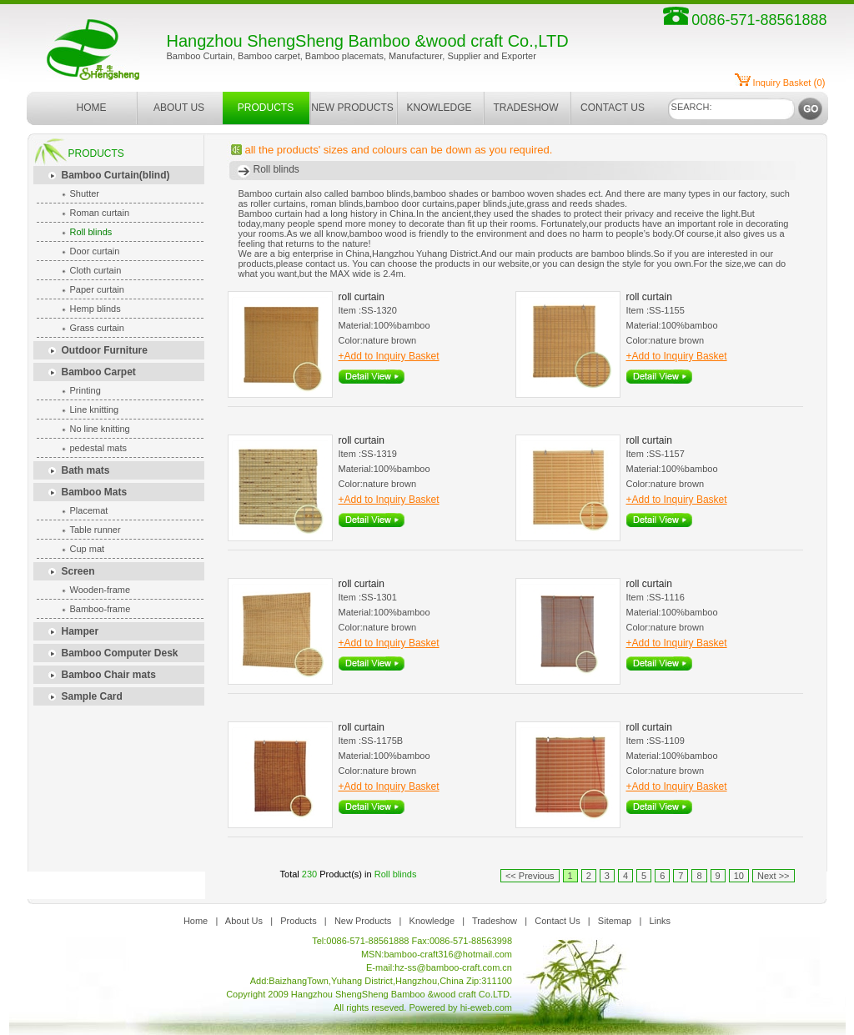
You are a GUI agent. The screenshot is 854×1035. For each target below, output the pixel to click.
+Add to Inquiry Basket (389, 356)
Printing (85, 390)
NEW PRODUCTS (352, 107)
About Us (244, 921)
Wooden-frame (100, 590)
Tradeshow (494, 921)
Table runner (95, 530)
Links (660, 921)
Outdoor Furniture (105, 350)
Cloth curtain (96, 270)
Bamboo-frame (100, 609)
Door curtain (95, 251)
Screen (78, 571)
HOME (92, 107)
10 (739, 876)
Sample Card (92, 696)
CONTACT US (612, 107)
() (789, 82)
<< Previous (530, 876)
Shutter (84, 193)
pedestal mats (98, 448)
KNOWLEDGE (438, 107)
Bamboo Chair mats (109, 675)
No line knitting (100, 429)
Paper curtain (97, 289)
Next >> (773, 876)
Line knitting (94, 409)
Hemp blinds (95, 309)
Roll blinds (91, 232)
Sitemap (614, 921)
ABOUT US (178, 107)
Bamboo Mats (95, 492)
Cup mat (87, 549)
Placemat (89, 510)
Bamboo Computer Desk (120, 653)
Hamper (80, 631)
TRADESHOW (526, 107)
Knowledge (432, 921)
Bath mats (86, 470)
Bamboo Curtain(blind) (116, 175)
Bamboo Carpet (99, 372)
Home (195, 921)
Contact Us (557, 921)
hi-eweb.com (486, 1007)
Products (298, 921)
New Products (362, 921)
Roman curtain (100, 213)
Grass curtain (97, 328)
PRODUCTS (266, 107)
